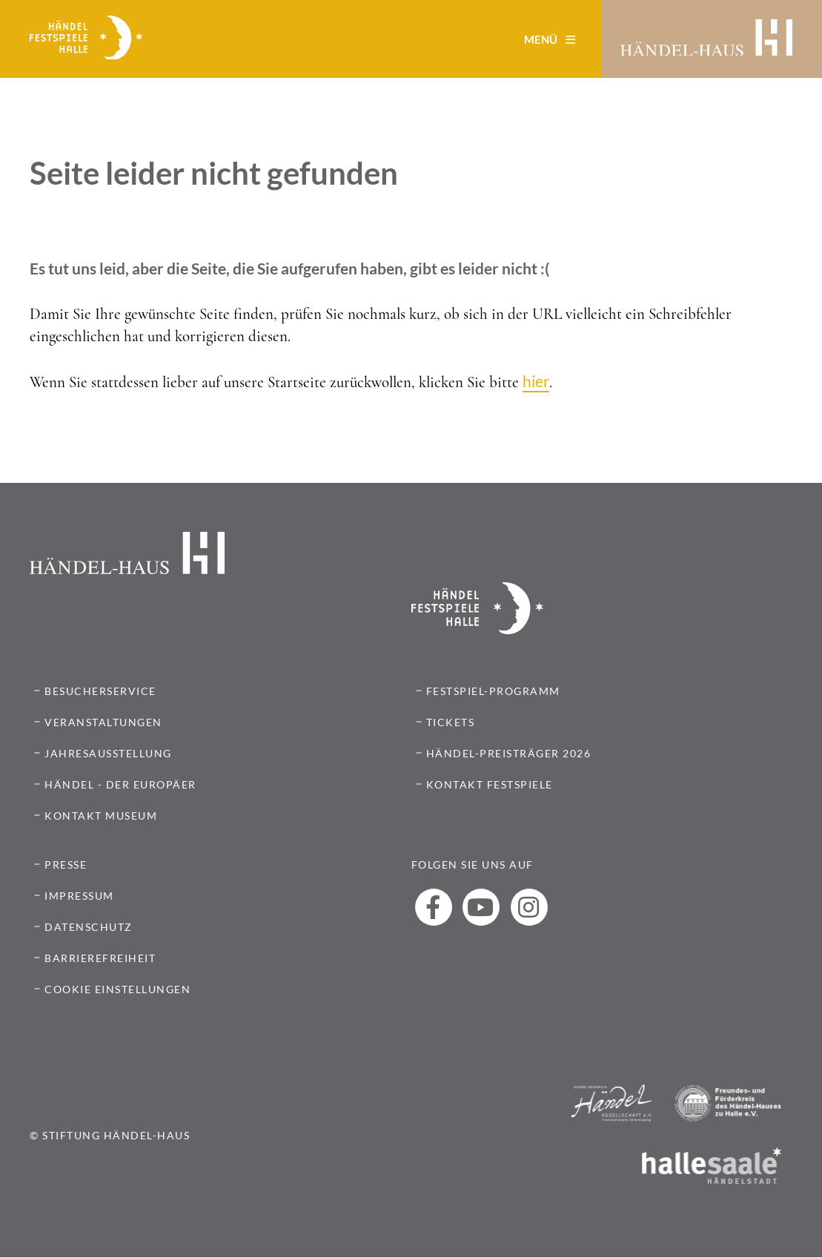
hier (536, 381)
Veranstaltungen (103, 722)
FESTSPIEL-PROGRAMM (493, 691)
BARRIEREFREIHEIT (100, 958)
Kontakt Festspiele (489, 784)
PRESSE (65, 864)
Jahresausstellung (108, 753)
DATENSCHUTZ (88, 927)
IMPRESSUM (79, 895)
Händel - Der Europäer (120, 784)
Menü (549, 39)
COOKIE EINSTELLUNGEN (117, 989)
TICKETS (450, 722)
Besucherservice (100, 691)
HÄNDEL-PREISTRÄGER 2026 (508, 753)
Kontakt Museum (100, 815)
